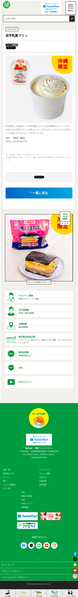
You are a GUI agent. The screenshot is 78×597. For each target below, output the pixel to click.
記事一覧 (6, 470)
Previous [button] (62, 223)
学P (4, 481)
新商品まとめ (8, 473)
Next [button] (67, 223)
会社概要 (43, 485)
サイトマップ (39, 565)
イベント (6, 477)
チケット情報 (44, 473)
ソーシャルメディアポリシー (39, 577)
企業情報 (43, 481)
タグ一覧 (6, 488)
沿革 (23, 492)
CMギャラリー (27, 503)
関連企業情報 (26, 496)
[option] (39, 250)
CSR (23, 500)
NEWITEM (65, 216)
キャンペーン (44, 470)
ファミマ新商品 (9, 485)
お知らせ (43, 477)
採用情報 (24, 507)
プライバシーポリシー (39, 571)
